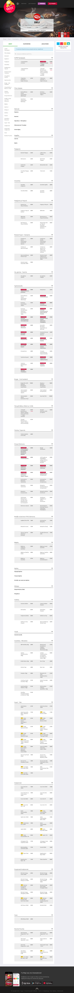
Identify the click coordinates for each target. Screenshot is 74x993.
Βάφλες (6, 104)
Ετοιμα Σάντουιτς (8, 95)
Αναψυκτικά (7, 125)
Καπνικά (6, 56)
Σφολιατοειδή (7, 80)
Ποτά (5, 132)
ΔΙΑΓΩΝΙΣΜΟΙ (32, 3)
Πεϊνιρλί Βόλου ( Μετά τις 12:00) (8, 88)
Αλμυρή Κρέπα (18, 571)
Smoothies (6, 64)
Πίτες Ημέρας (7, 53)
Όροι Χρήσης (53, 991)
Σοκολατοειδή (18, 634)
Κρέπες (6, 107)
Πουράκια (17, 593)
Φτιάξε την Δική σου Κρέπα (21, 580)
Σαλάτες (6, 112)
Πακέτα (16, 112)
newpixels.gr (46, 991)
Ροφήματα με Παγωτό (7, 68)
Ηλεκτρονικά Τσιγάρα (20, 125)
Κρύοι (15, 143)
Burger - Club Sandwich (7, 83)
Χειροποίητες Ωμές (19, 589)
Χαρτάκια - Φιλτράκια (20, 120)
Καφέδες (6, 58)
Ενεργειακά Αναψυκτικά (7, 129)
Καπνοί (16, 116)
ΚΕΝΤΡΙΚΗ (23, 3)
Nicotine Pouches (8, 135)
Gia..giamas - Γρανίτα (7, 76)
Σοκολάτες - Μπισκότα (7, 119)
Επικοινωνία (60, 991)
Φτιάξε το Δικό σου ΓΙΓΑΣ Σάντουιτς (7, 100)
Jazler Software (33, 991)
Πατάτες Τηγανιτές (6, 92)
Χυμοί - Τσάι (7, 122)
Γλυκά (6, 115)
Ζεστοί (16, 138)
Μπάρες (6, 110)
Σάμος (9, 39)
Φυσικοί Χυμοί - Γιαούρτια (7, 72)
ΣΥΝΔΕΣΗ (52, 3)
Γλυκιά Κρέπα (18, 575)
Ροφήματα (6, 61)
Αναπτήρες (17, 129)
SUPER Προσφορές (7, 49)
